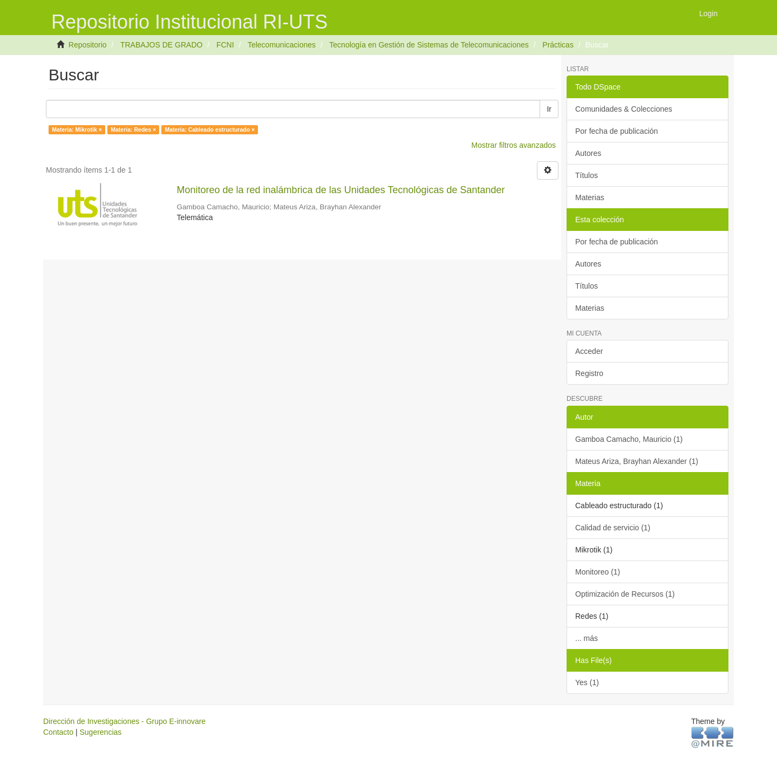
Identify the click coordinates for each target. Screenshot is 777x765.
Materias (589, 197)
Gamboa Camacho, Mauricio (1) (629, 439)
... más (586, 638)
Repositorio (88, 44)
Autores (588, 153)
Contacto (58, 732)
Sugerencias (100, 732)
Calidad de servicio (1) (612, 527)
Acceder (589, 351)
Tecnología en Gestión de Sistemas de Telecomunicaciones (428, 44)
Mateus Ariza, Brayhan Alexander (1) (636, 461)
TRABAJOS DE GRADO (161, 44)
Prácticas (558, 44)
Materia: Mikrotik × (77, 129)
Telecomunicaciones (282, 44)
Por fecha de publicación (616, 131)
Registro (589, 373)
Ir (549, 109)
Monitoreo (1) (597, 572)
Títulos (586, 175)
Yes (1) (587, 682)
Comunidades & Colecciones (623, 109)
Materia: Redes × (133, 129)
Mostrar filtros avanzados (514, 145)
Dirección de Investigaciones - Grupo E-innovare (124, 721)
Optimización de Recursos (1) (624, 594)
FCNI (225, 44)
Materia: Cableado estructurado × (210, 129)
